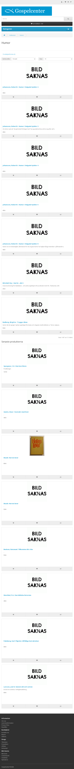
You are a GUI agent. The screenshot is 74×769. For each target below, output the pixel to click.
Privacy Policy (5, 725)
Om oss (4, 721)
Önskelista (4, 758)
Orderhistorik (5, 756)
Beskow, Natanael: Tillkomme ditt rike (18, 549)
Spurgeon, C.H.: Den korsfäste (15, 366)
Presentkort (5, 744)
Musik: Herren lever (11, 458)
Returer (4, 734)
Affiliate (4, 746)
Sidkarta (4, 736)
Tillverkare (4, 742)
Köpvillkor (4, 727)
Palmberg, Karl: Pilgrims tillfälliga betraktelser (21, 641)
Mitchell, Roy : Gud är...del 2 (13, 283)
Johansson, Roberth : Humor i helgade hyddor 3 (20, 126)
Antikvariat (12, 35)
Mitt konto (4, 754)
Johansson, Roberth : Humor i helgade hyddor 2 (20, 87)
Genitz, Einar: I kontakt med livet (16, 412)
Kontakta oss (5, 732)
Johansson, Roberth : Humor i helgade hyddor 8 (20, 244)
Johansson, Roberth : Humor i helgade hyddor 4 (20, 165)
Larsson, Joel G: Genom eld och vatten (18, 687)
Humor (22, 35)
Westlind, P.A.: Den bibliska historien (17, 595)
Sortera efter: (6, 59)
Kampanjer (5, 748)
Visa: (41, 59)
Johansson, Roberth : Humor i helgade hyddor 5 (20, 205)
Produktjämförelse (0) (9, 54)
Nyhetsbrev (5, 760)
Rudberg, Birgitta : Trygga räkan (15, 322)
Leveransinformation (7, 723)
